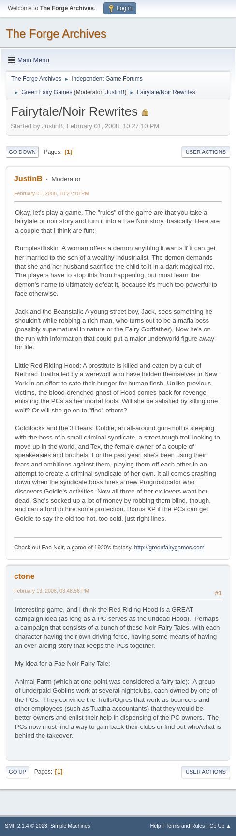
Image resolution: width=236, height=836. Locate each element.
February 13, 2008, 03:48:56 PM (51, 591)
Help (155, 826)
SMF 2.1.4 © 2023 (26, 826)
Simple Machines (70, 826)
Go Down (22, 152)
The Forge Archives (56, 33)
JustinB (114, 92)
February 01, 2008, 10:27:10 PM (51, 193)
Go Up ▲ (220, 826)
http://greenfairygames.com (169, 547)
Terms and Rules (185, 826)
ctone (24, 576)
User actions (206, 152)
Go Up (17, 772)
